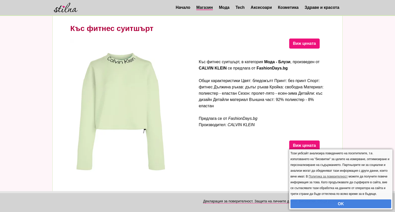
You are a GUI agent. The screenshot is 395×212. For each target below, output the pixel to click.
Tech (240, 7)
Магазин (204, 7)
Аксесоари (261, 7)
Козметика (288, 7)
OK (341, 204)
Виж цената (304, 43)
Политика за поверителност (328, 176)
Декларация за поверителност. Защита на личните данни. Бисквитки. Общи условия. (272, 201)
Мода (224, 7)
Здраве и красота (322, 7)
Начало (183, 7)
